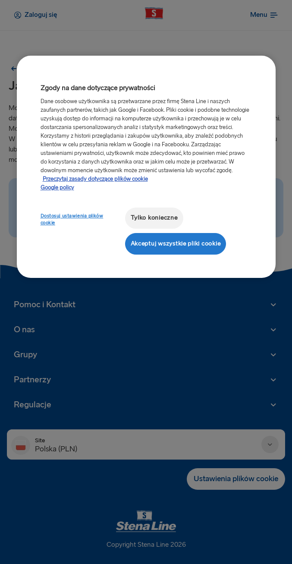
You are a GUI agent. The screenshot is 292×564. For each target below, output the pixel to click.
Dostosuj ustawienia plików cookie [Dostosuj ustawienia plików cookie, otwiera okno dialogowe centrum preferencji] (72, 219)
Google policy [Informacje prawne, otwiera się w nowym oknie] (57, 187)
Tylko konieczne (154, 217)
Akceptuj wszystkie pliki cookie (176, 243)
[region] (146, 167)
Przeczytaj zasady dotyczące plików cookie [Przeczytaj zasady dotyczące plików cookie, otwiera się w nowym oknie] (95, 179)
